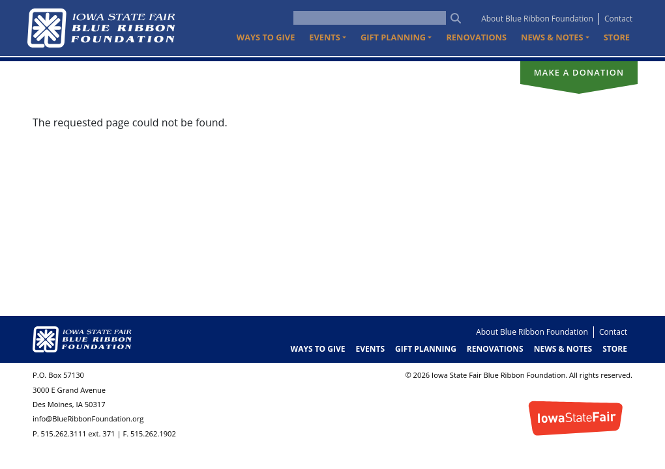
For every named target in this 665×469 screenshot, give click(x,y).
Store (617, 37)
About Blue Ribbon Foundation (537, 18)
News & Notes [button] (552, 37)
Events (370, 348)
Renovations (476, 37)
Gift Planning (425, 348)
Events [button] (324, 37)
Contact (618, 18)
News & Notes (563, 348)
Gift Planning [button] (393, 37)
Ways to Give (266, 37)
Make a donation (579, 72)
